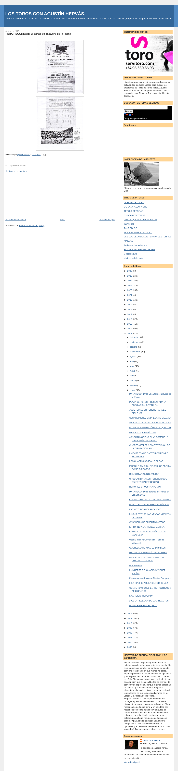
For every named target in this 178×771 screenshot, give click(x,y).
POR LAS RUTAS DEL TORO (138, 232)
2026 (130, 271)
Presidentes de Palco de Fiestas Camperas (149, 578)
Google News (130, 254)
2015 (130, 324)
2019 (130, 304)
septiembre (135, 351)
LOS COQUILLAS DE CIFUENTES (140, 219)
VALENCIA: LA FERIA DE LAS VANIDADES (150, 422)
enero (133, 390)
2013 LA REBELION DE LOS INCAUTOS (149, 601)
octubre (133, 347)
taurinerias (129, 224)
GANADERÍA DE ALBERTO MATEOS (147, 522)
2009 (130, 628)
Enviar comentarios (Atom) (31, 225)
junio (132, 366)
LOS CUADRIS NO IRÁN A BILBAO (146, 461)
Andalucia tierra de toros (135, 245)
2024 (130, 280)
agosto (133, 356)
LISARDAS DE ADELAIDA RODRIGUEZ (148, 583)
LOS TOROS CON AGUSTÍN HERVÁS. (45, 13)
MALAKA (128, 241)
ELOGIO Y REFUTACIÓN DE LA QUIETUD (150, 427)
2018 (130, 309)
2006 (130, 642)
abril (132, 375)
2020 (130, 300)
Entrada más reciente (15, 219)
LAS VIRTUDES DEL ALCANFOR (145, 509)
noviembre (135, 342)
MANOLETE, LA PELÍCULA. (142, 432)
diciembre (135, 337)
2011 (130, 618)
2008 (130, 633)
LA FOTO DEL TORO (134, 202)
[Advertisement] (30, 195)
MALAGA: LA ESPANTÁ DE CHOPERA (148, 552)
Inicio (62, 219)
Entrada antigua (107, 219)
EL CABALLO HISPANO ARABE (139, 249)
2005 (130, 647)
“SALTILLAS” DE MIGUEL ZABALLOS (147, 548)
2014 (130, 328)
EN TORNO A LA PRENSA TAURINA (146, 527)
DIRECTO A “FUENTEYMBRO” (144, 474)
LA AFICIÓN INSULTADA (141, 596)
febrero (133, 385)
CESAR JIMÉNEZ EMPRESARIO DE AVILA (150, 418)
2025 (130, 276)
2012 (130, 613)
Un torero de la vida (133, 258)
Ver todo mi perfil (132, 762)
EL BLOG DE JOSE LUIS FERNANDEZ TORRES (147, 236)
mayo (133, 371)
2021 (130, 295)
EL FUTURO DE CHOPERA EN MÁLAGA (149, 504)
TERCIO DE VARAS (133, 211)
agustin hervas (151, 740)
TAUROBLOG (130, 228)
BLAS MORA (135, 565)
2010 (130, 623)
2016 (130, 319)
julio (132, 361)
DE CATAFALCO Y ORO (135, 207)
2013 (130, 333)
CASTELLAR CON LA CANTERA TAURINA (150, 499)
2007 (130, 637)
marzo (133, 380)
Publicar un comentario (16, 171)
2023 (130, 285)
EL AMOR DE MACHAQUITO (143, 605)
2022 (130, 290)
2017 (130, 314)
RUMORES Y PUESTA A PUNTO (145, 487)
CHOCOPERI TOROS (134, 215)
